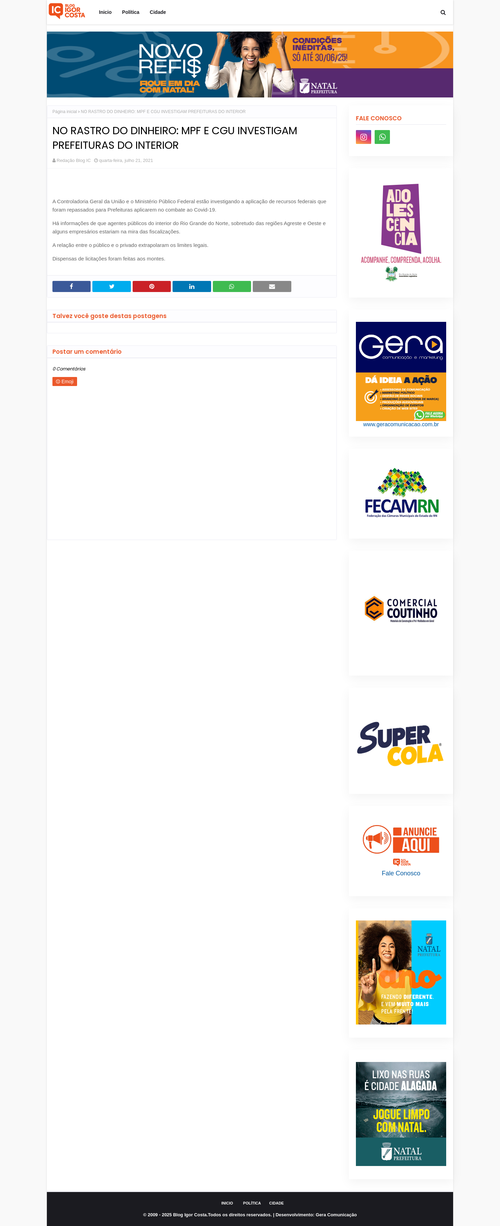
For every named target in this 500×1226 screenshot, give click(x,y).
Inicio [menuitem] (105, 12)
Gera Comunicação (336, 1214)
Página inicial (64, 111)
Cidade (276, 1203)
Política (252, 1203)
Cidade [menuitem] (158, 12)
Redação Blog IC (74, 160)
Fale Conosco (401, 873)
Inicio (227, 1203)
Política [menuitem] (131, 12)
